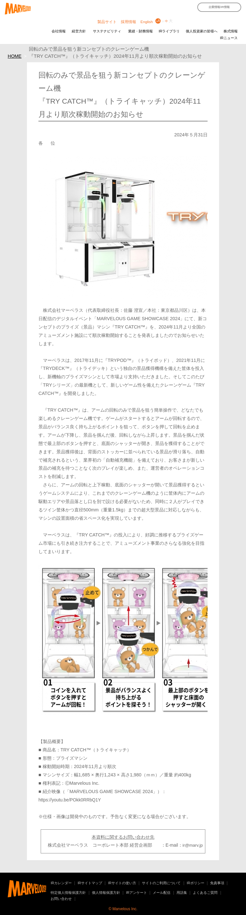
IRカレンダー (61, 883)
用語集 (181, 892)
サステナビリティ (107, 31)
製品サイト (107, 22)
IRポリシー (195, 883)
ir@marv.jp (193, 845)
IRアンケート (136, 892)
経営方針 (79, 31)
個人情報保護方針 (106, 892)
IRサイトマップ (90, 883)
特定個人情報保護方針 (68, 892)
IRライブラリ (169, 31)
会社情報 (59, 31)
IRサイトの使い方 (122, 883)
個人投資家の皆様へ (201, 31)
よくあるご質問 (205, 892)
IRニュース (229, 38)
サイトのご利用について (161, 883)
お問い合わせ (61, 899)
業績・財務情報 (140, 31)
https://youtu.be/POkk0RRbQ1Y (69, 799)
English (147, 22)
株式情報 (231, 31)
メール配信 (161, 892)
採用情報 (128, 22)
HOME (14, 56)
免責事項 (217, 883)
